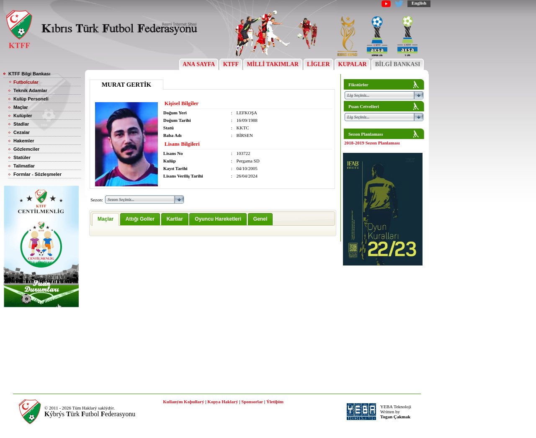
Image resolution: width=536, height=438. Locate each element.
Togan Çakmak (395, 416)
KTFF (231, 64)
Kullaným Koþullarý (183, 401)
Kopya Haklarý (222, 401)
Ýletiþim (274, 401)
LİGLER (318, 64)
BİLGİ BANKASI (398, 64)
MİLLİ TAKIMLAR (272, 64)
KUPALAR (352, 64)
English (419, 2)
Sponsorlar (252, 401)
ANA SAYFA (198, 64)
